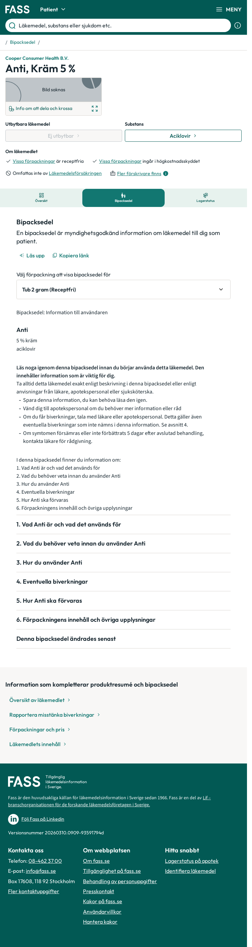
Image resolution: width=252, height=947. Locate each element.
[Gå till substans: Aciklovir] (183, 135)
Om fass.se (96, 860)
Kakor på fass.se (102, 901)
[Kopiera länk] (71, 255)
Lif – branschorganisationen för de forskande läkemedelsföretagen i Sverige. (109, 801)
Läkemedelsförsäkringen (75, 173)
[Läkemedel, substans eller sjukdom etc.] (123, 25)
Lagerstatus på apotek (192, 860)
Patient (53, 9)
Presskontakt (98, 891)
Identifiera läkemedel (190, 870)
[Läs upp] (32, 255)
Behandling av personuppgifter (120, 881)
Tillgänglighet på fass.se (112, 870)
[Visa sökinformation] (238, 25)
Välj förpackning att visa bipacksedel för (63, 274)
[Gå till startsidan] (17, 9)
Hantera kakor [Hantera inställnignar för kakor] (100, 921)
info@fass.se (41, 870)
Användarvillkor (102, 911)
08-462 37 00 (45, 860)
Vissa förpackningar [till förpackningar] (34, 161)
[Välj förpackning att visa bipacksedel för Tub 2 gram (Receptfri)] (123, 289)
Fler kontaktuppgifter (33, 891)
